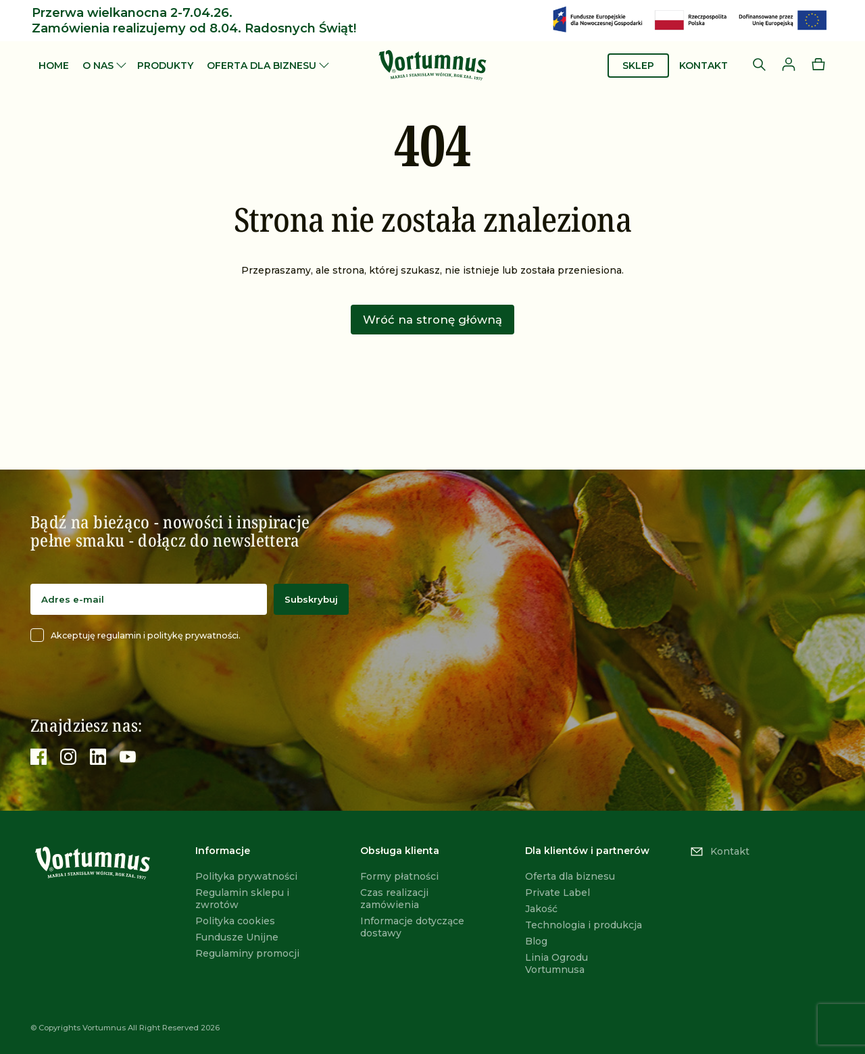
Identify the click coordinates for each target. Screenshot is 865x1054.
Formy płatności (399, 876)
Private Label (557, 892)
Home (54, 65)
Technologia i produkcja (583, 925)
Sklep (638, 65)
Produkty (165, 65)
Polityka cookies (235, 921)
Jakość (541, 909)
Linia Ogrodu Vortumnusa (556, 963)
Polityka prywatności (246, 876)
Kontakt (703, 65)
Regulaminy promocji (247, 953)
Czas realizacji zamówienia (394, 898)
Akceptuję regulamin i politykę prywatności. (135, 635)
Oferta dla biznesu (261, 65)
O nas (98, 65)
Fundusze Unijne (236, 937)
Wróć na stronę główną (432, 319)
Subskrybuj (311, 599)
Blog (536, 941)
